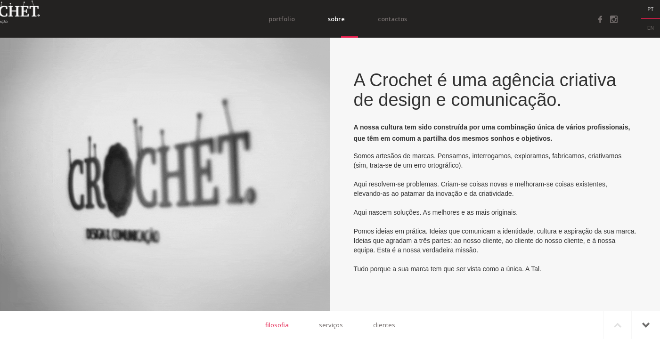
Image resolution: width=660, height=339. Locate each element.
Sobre (349, 19)
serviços (331, 325)
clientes (384, 325)
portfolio (295, 19)
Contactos (405, 19)
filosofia (277, 325)
